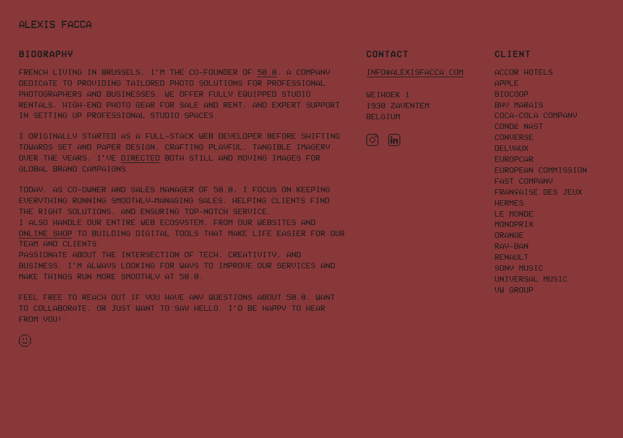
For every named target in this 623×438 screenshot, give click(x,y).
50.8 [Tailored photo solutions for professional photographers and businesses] (267, 72)
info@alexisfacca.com (415, 72)
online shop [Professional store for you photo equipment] (45, 233)
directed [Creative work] (140, 158)
